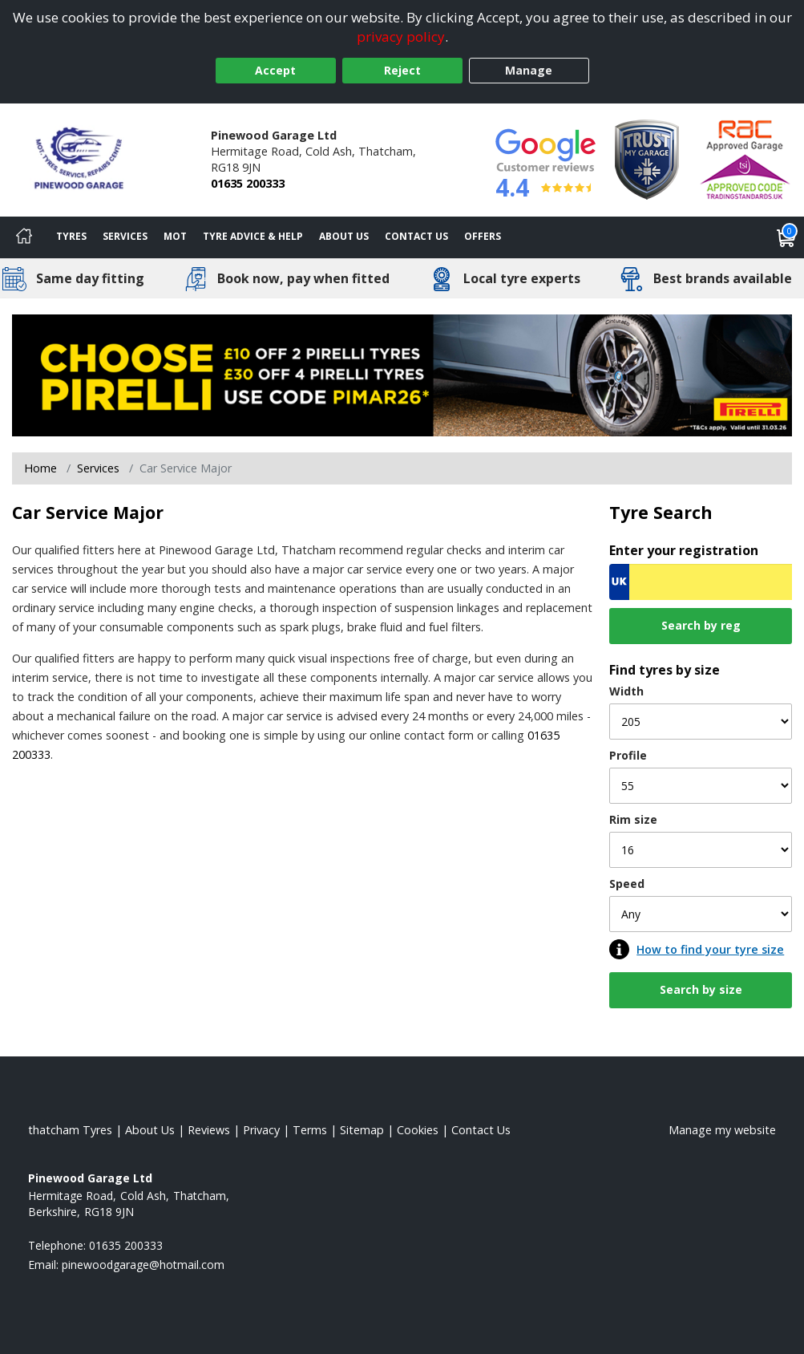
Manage (528, 70)
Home (40, 468)
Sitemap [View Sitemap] (362, 1129)
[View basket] (786, 237)
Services (125, 236)
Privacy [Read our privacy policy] (261, 1129)
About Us (344, 236)
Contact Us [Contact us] (416, 236)
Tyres (71, 236)
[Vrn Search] (700, 582)
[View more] (402, 374)
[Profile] (700, 786)
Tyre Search (661, 512)
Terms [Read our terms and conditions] (310, 1129)
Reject (402, 70)
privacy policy (401, 36)
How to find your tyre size (710, 949)
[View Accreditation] (647, 158)
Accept (275, 70)
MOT (175, 236)
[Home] (24, 237)
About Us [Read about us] (150, 1129)
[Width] (700, 721)
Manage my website (722, 1129)
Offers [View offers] (482, 236)
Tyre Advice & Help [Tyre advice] (253, 236)
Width (626, 691)
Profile (628, 755)
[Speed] (700, 914)
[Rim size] (700, 850)
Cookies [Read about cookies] (417, 1129)
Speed (626, 883)
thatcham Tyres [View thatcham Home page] (70, 1129)
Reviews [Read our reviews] (209, 1129)
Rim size (633, 819)
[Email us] (143, 1264)
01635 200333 (248, 183)
